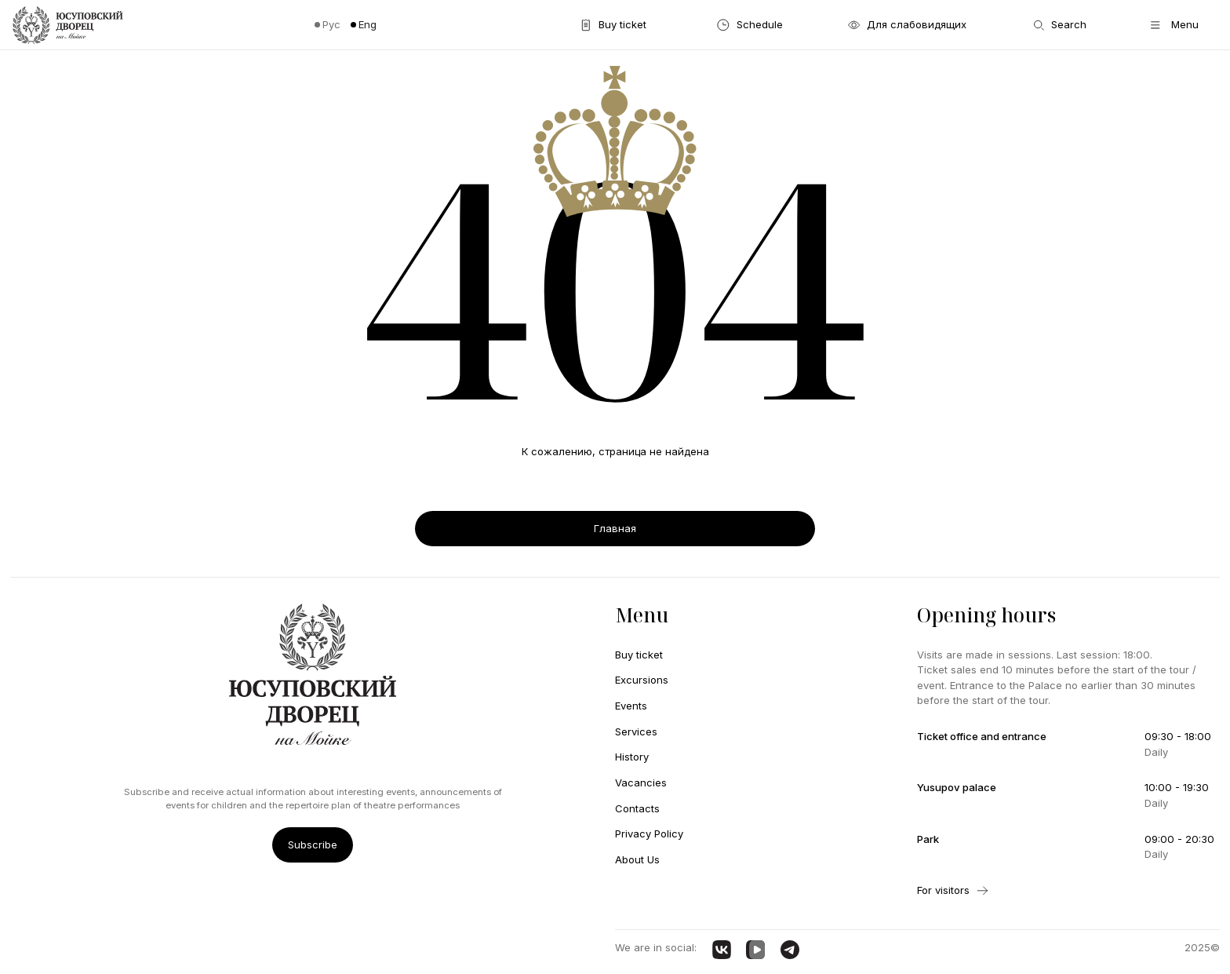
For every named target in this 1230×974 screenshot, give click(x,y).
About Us (637, 859)
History (632, 756)
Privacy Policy (649, 833)
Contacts (637, 808)
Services (636, 731)
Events (631, 705)
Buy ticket (639, 654)
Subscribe (312, 844)
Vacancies (641, 782)
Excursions (641, 679)
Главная (615, 528)
